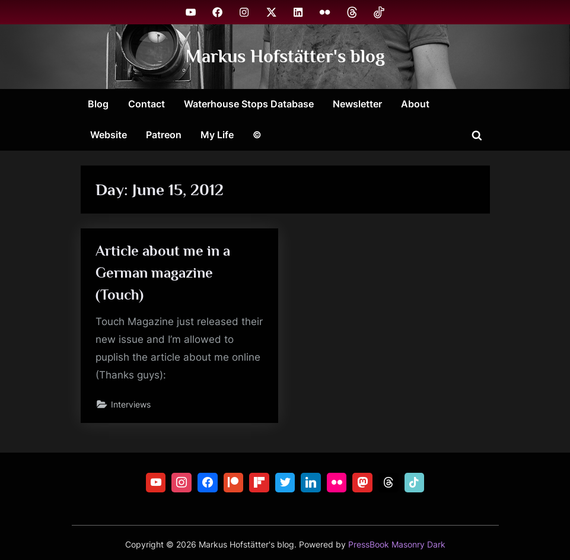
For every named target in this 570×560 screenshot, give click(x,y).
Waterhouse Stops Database (249, 104)
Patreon (163, 135)
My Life (217, 135)
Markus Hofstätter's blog (285, 56)
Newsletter (357, 104)
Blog (98, 104)
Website (108, 135)
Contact (146, 104)
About (415, 104)
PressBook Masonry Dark (396, 544)
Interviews (131, 404)
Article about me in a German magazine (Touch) (162, 273)
